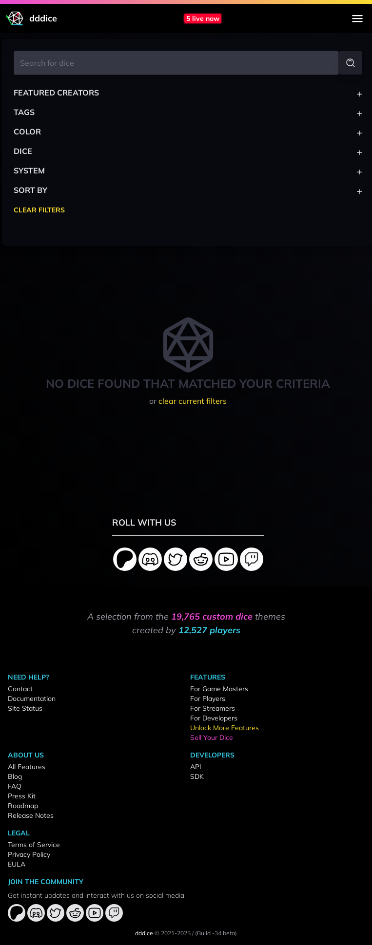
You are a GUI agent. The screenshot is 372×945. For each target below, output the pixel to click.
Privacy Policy (29, 854)
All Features (26, 766)
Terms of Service (34, 844)
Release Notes (31, 815)
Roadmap (23, 805)
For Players (207, 698)
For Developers (213, 718)
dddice (144, 933)
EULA (16, 864)
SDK (197, 776)
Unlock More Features (224, 727)
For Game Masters (219, 688)
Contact (20, 688)
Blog (15, 776)
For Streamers (212, 708)
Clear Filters (39, 210)
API (195, 766)
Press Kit (22, 796)
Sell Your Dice (211, 737)
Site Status (25, 708)
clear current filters (192, 401)
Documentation (32, 698)
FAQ (14, 786)
